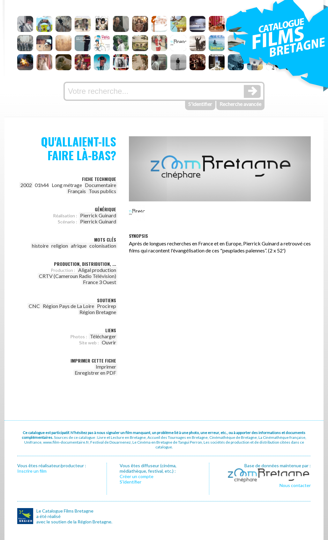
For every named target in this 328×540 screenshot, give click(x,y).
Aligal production (97, 270)
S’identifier (130, 481)
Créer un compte (136, 476)
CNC (34, 306)
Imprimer (106, 367)
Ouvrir (109, 342)
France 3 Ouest (99, 282)
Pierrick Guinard (98, 215)
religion (59, 246)
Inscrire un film (32, 471)
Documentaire (100, 185)
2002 (26, 185)
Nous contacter (295, 485)
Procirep (106, 306)
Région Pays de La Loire (68, 306)
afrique (78, 246)
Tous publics (102, 191)
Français (77, 191)
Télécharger (103, 336)
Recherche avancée (240, 104)
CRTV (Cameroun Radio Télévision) (77, 276)
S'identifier (200, 104)
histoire (40, 246)
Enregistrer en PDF (95, 373)
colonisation (102, 246)
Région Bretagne (97, 312)
